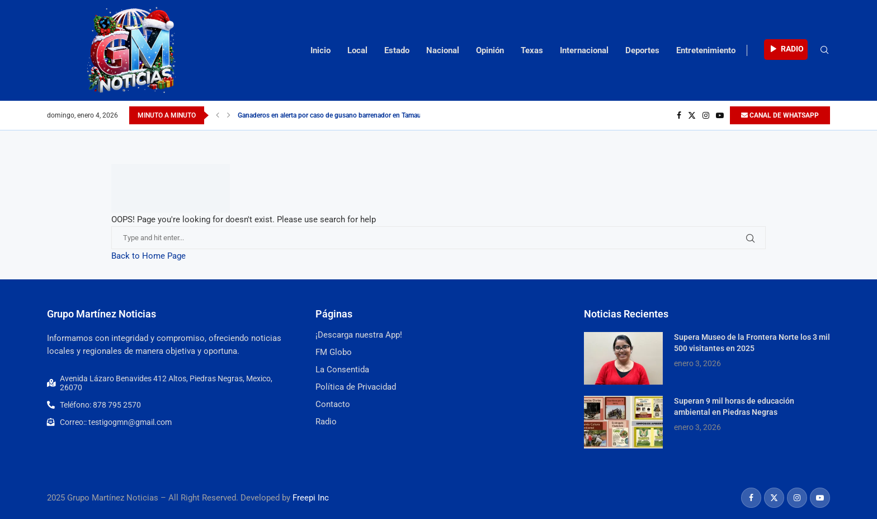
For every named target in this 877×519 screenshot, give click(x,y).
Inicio (320, 50)
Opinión (490, 50)
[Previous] (217, 115)
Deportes (642, 50)
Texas (532, 50)
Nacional (442, 50)
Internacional (584, 50)
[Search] (824, 50)
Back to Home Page (148, 256)
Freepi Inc (311, 498)
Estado (396, 50)
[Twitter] (691, 115)
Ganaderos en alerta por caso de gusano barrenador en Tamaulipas (336, 115)
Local (357, 50)
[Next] (228, 115)
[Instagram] (706, 115)
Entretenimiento (705, 50)
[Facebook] (679, 115)
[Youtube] (719, 115)
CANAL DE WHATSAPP (780, 115)
